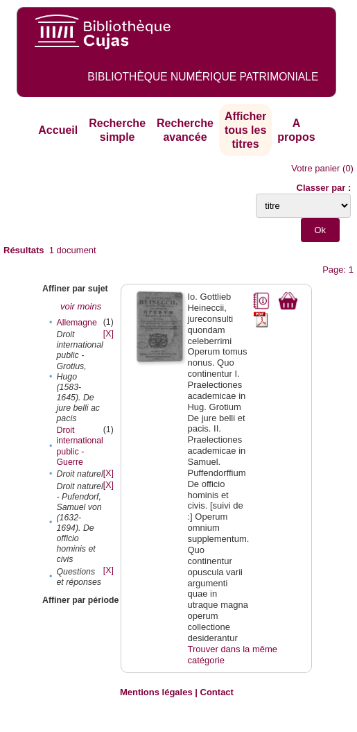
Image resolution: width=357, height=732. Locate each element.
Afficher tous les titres (245, 129)
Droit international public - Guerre (79, 445)
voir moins (80, 306)
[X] (108, 334)
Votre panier (315, 168)
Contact (217, 692)
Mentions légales (156, 692)
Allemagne (76, 322)
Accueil (58, 130)
